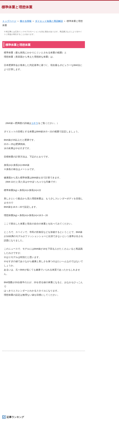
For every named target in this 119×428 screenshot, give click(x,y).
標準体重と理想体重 (17, 7)
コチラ (34, 123)
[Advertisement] (43, 97)
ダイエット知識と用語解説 (49, 21)
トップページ (9, 21)
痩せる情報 (25, 21)
